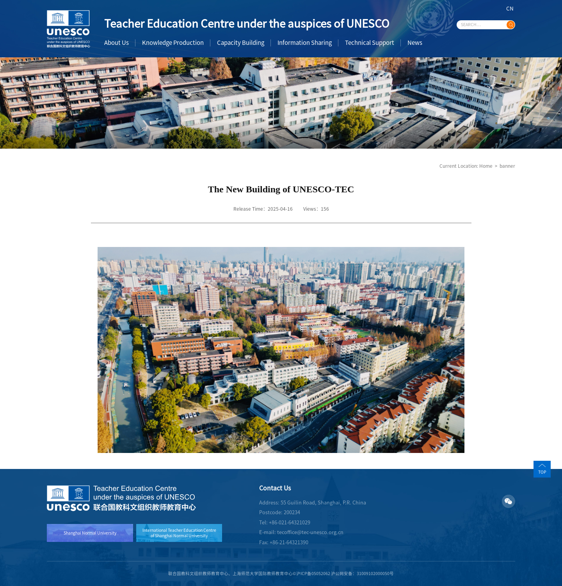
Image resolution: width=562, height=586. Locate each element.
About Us (116, 43)
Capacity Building (240, 43)
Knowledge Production (173, 43)
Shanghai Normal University (90, 533)
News (414, 43)
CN (510, 8)
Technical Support (369, 43)
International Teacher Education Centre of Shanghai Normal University (179, 533)
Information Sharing (304, 43)
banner (507, 165)
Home (486, 165)
